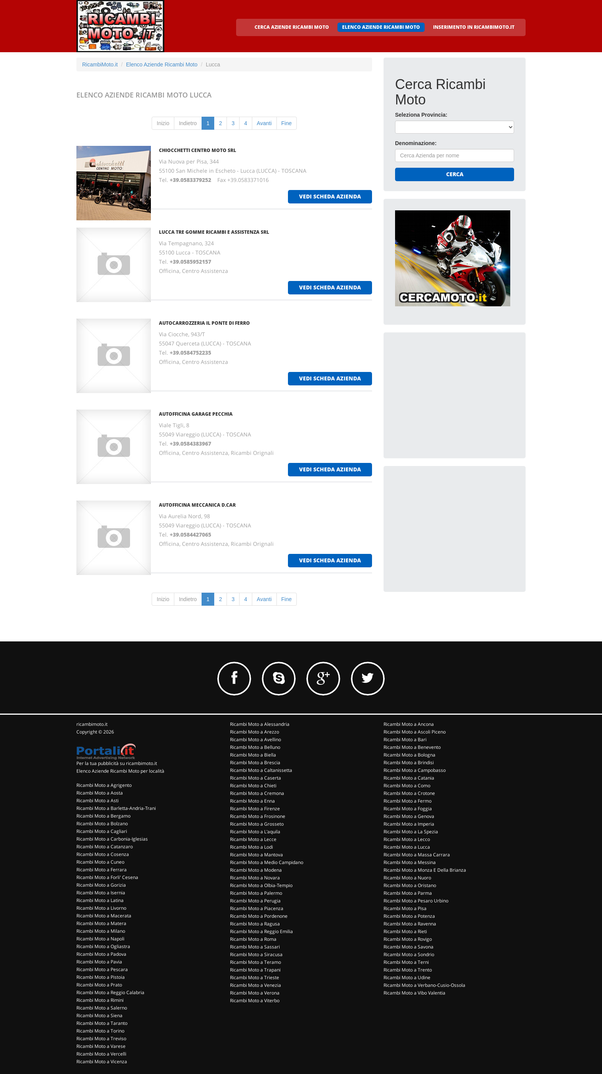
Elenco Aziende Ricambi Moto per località (120, 771)
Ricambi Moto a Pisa (405, 908)
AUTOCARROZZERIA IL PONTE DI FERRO (204, 323)
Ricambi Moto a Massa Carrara (417, 854)
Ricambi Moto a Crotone (409, 793)
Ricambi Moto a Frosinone (257, 816)
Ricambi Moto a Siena (99, 1015)
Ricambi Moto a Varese (101, 1046)
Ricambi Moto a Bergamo (103, 816)
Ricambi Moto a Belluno (255, 747)
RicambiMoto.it (100, 64)
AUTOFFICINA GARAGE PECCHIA (196, 414)
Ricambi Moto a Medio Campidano (266, 862)
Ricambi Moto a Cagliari (101, 831)
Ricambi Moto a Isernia (100, 892)
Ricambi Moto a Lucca (407, 847)
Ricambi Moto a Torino (100, 1031)
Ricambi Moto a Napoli (100, 938)
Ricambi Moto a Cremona (257, 793)
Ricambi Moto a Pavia (99, 961)
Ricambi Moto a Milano (100, 931)
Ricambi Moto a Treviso (101, 1038)
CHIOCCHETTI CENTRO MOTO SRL (197, 150)
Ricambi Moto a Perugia (255, 900)
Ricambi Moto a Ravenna (410, 923)
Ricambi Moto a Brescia (255, 762)
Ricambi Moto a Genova (409, 816)
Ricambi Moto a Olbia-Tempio (261, 885)
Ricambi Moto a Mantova (256, 854)
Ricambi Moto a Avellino (255, 739)
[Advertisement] (452, 392)
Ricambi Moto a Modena (256, 870)
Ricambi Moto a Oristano (410, 885)
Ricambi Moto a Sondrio (409, 954)
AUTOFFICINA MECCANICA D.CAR (197, 505)
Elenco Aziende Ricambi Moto (161, 64)
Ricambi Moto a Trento (408, 970)
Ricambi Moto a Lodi (251, 847)
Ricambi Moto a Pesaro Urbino (416, 900)
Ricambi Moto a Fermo (408, 801)
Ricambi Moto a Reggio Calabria (110, 992)
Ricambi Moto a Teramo (255, 962)
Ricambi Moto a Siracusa (256, 954)
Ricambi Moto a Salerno (101, 1008)
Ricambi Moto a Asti (97, 800)
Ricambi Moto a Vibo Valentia (414, 993)
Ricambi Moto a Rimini (100, 1000)
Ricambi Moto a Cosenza (102, 854)
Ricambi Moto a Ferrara (101, 869)
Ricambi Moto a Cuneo (100, 862)
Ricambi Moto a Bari (405, 739)
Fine (286, 123)
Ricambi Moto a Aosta (99, 793)
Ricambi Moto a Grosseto (257, 824)
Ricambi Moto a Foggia (408, 808)
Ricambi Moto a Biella (253, 755)
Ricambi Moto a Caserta (255, 778)
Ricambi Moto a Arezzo (254, 732)
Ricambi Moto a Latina (100, 900)
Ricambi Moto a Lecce (253, 839)
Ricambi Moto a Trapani (255, 970)
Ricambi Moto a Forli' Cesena (107, 877)
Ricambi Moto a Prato (99, 984)
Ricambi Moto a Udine (407, 977)
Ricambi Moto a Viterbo (255, 1000)
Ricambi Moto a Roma (253, 939)
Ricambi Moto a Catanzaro (104, 846)
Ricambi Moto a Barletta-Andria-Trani (116, 808)
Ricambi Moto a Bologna (409, 755)
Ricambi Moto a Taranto (101, 1023)
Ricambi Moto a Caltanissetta (261, 770)
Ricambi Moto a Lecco (407, 839)
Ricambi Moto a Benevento (412, 747)
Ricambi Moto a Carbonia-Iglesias (112, 839)
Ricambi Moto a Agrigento (104, 785)
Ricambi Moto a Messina (410, 862)
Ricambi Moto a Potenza (409, 916)
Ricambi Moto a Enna (252, 801)
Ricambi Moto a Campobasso (415, 770)
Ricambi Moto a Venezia (255, 985)
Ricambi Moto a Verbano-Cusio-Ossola (424, 985)
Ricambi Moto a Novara (255, 877)
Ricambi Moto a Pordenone (259, 916)
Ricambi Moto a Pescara (102, 969)
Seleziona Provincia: (421, 115)
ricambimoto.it (92, 724)
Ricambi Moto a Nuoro (407, 877)
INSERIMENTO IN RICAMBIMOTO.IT (473, 27)
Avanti (264, 123)
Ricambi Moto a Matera (101, 923)
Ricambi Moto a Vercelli (101, 1054)
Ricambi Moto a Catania (409, 778)
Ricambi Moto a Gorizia (101, 885)
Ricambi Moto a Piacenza (256, 908)
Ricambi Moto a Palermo (256, 893)
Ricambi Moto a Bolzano (102, 823)
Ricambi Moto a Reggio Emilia (261, 931)
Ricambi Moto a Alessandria (259, 724)
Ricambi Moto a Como (407, 785)
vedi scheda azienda (330, 196)
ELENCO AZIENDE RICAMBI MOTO (381, 27)
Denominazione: (416, 143)
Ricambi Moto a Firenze (255, 808)
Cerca (454, 174)
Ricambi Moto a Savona (408, 946)
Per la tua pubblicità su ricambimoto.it (116, 763)
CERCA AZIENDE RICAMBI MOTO (292, 27)
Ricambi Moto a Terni (406, 962)
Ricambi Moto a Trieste (254, 977)
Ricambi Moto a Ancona (409, 724)
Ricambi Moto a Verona (255, 993)
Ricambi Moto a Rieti (405, 931)
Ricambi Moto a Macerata (103, 915)
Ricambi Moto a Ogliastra (103, 946)
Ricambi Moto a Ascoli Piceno (415, 732)
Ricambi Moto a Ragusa (255, 923)
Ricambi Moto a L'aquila (255, 831)
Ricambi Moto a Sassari (255, 946)
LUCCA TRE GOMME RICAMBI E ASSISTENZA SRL (214, 232)
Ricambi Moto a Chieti (253, 785)
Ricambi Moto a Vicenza (101, 1061)
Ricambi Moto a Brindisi (409, 762)
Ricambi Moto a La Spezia (411, 831)
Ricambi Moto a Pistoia (100, 977)
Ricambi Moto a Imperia (409, 824)
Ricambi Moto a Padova (101, 954)
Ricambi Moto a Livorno (101, 908)
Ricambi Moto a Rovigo (408, 939)
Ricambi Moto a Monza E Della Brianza (425, 870)
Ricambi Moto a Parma (408, 893)
